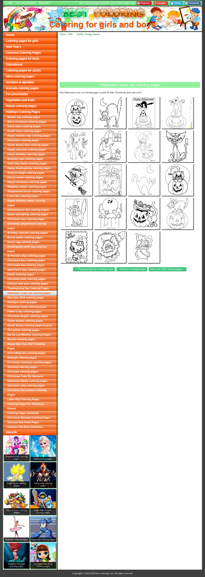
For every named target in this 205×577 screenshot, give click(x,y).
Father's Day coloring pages (24, 311)
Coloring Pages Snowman (23, 413)
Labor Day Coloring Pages (23, 399)
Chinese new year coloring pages (27, 283)
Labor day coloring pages (23, 196)
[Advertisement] (130, 58)
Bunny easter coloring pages (25, 237)
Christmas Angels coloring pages (27, 316)
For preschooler (17, 94)
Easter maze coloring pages (24, 131)
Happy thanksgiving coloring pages (29, 168)
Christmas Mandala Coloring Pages (28, 417)
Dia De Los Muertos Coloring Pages (29, 334)
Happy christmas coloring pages (27, 182)
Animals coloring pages (22, 88)
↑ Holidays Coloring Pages (132, 269)
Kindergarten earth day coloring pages (26, 249)
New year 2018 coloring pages (25, 297)
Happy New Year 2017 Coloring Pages (26, 346)
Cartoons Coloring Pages (23, 52)
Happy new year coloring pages (26, 149)
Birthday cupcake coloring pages (27, 232)
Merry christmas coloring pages (26, 121)
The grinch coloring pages (23, 330)
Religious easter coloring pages (26, 186)
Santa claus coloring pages (24, 126)
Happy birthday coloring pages (26, 154)
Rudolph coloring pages (22, 357)
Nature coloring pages (21, 106)
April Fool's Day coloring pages (26, 269)
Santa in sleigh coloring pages (25, 172)
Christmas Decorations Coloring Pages (27, 392)
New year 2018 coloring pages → (167, 269)
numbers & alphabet (20, 82)
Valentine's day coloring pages (26, 385)
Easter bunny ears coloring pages (28, 145)
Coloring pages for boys (22, 58)
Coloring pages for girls (22, 41)
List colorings (26, 3)
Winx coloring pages (20, 76)
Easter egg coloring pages (23, 242)
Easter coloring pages (20, 274)
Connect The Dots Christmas (25, 427)
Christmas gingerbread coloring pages (26, 226)
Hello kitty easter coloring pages (27, 163)
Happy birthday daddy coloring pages (26, 203)
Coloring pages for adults (23, 70)
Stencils (11, 432)
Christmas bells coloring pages (26, 279)
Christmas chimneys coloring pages (29, 362)
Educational (14, 64)
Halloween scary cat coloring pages (29, 293)
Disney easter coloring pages (25, 177)
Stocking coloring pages (22, 367)
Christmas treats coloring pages (27, 307)
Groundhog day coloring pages (26, 353)
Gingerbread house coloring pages (28, 191)
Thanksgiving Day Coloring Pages (28, 288)
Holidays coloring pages (22, 302)
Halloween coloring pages (23, 140)
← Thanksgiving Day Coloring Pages (94, 269)
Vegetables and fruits (20, 100)
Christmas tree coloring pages (25, 265)
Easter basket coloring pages (25, 320)
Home (9, 3)
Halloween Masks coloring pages (27, 381)
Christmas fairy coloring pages (26, 260)
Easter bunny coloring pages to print (29, 325)
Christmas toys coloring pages (26, 219)
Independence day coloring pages (28, 209)
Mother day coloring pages (23, 117)
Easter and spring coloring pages (27, 214)
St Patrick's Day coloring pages (26, 256)
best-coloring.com (104, 573)
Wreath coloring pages (21, 339)
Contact (44, 3)
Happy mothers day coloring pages (28, 135)
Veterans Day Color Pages (23, 422)
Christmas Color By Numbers (25, 376)
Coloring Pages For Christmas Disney (25, 406)
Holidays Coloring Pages (23, 112)
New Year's (13, 46)
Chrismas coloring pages (22, 371)
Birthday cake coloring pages (25, 159)
